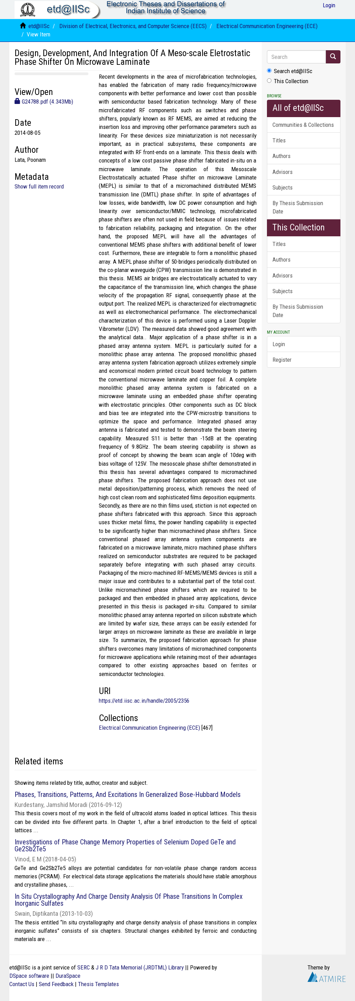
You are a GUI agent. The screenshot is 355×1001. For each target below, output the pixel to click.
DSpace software (29, 975)
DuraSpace (67, 975)
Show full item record (39, 186)
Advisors (282, 171)
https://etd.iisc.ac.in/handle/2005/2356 (144, 700)
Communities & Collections (303, 124)
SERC (83, 967)
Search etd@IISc (289, 71)
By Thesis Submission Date (297, 207)
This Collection (287, 81)
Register (282, 359)
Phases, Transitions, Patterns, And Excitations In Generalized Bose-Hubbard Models (128, 794)
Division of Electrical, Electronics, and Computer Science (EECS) (133, 26)
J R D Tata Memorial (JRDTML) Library (140, 967)
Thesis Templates (98, 984)
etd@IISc (39, 26)
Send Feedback (56, 984)
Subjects (282, 187)
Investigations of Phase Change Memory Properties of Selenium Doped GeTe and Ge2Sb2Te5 (125, 845)
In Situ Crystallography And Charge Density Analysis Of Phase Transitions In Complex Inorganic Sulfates (129, 899)
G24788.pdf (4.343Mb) (44, 101)
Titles (279, 140)
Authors (281, 155)
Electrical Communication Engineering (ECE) (267, 26)
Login (278, 344)
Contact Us (21, 984)
